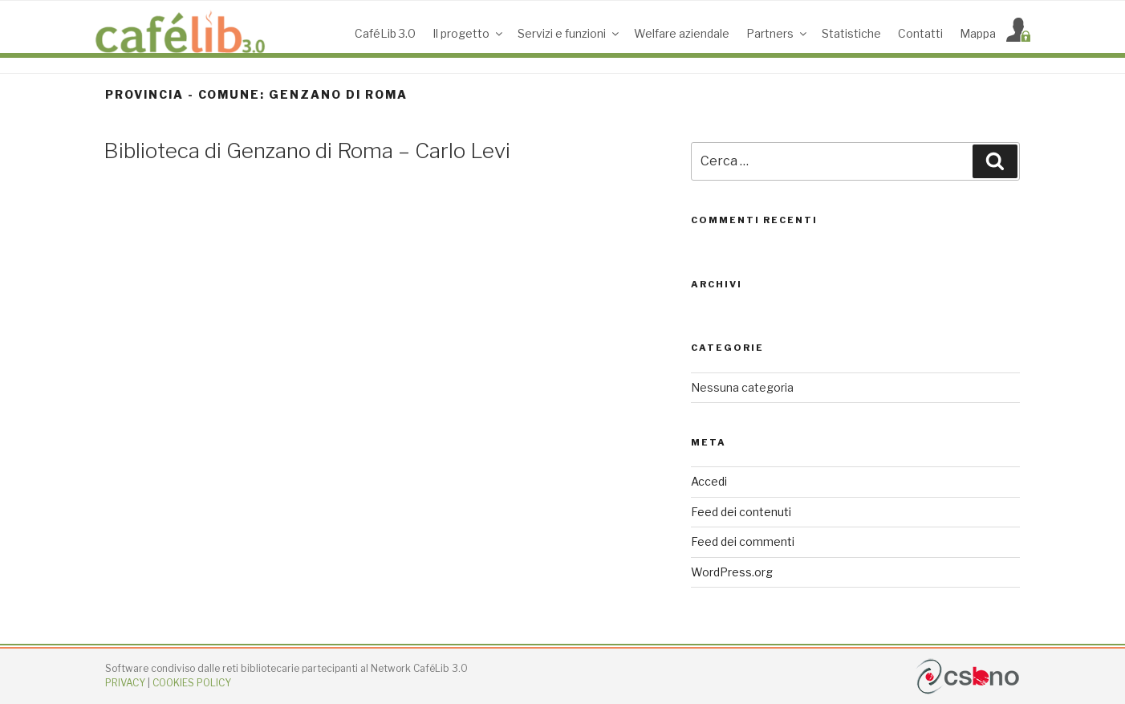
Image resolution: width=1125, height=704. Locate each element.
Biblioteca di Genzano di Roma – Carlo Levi (307, 150)
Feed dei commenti (742, 541)
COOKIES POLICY (191, 683)
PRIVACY (125, 683)
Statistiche (851, 33)
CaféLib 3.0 (385, 33)
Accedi (709, 481)
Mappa (978, 33)
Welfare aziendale (681, 33)
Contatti (920, 33)
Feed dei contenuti (741, 512)
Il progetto (469, 33)
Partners (777, 33)
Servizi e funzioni (569, 33)
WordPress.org (732, 572)
